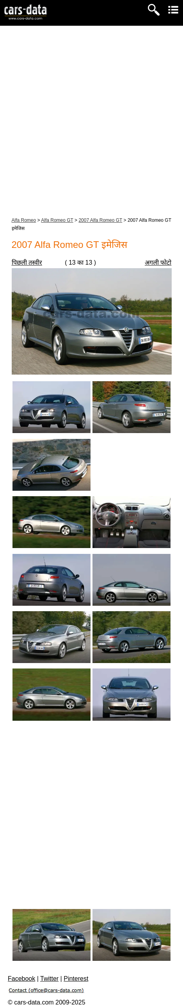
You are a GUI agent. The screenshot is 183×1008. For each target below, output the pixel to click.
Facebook (21, 978)
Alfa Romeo (24, 220)
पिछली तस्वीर (27, 262)
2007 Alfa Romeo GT (100, 220)
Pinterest (76, 978)
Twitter (49, 978)
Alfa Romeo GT (57, 220)
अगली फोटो (158, 262)
